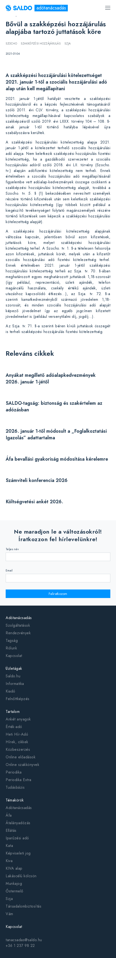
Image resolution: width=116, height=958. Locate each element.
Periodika (14, 772)
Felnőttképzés (18, 699)
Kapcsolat (14, 655)
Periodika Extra (18, 780)
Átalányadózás (18, 823)
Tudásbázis (15, 787)
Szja (9, 898)
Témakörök (15, 800)
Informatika (15, 683)
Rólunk (11, 648)
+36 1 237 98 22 (20, 945)
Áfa (9, 815)
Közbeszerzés (18, 749)
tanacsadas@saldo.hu (24, 940)
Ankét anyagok (18, 719)
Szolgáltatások (18, 625)
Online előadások (20, 757)
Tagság (12, 640)
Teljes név (12, 549)
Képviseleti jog (18, 853)
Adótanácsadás (19, 618)
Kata (9, 845)
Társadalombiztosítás (23, 906)
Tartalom (13, 711)
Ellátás (11, 830)
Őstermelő (14, 891)
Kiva (9, 861)
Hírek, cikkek (17, 742)
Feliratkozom (58, 593)
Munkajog (14, 883)
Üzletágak (14, 668)
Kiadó (10, 691)
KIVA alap (14, 868)
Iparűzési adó (17, 838)
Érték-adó (14, 726)
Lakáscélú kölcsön (21, 876)
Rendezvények (18, 633)
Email (9, 570)
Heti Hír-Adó (17, 734)
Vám (9, 914)
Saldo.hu (13, 676)
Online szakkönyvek (22, 764)
